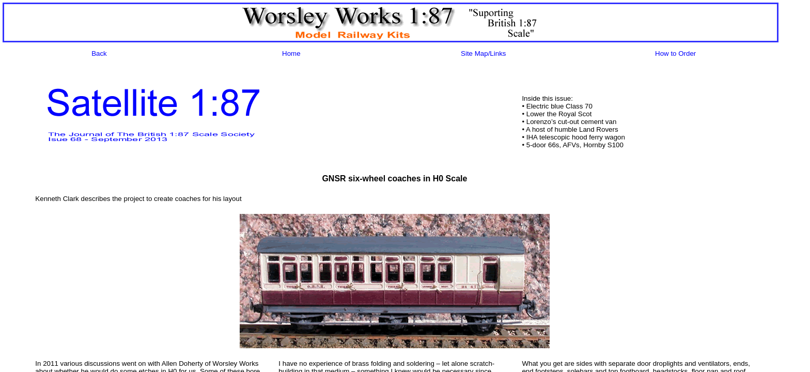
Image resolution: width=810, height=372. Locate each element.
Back (99, 53)
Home (291, 53)
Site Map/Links (483, 53)
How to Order (675, 53)
